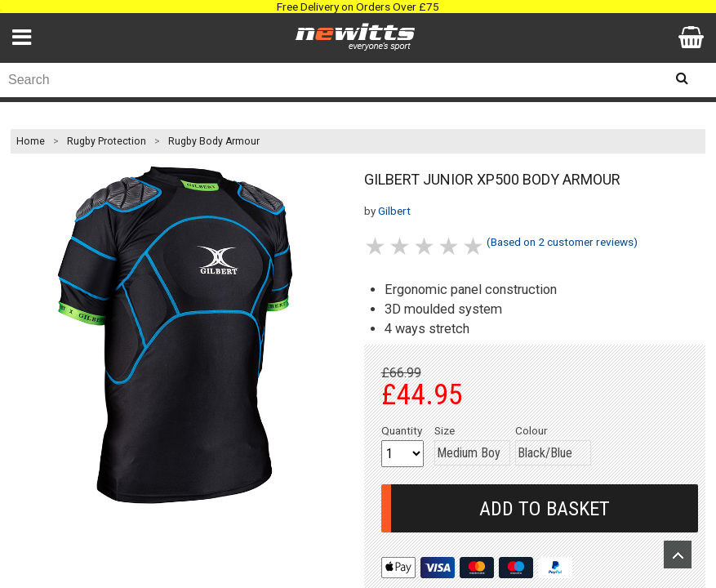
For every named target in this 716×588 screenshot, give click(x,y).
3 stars (425, 246)
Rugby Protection (106, 141)
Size (444, 430)
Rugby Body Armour (214, 141)
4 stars (450, 246)
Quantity (401, 430)
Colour (531, 430)
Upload (678, 554)
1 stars (376, 246)
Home (30, 141)
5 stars (474, 246)
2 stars (401, 246)
